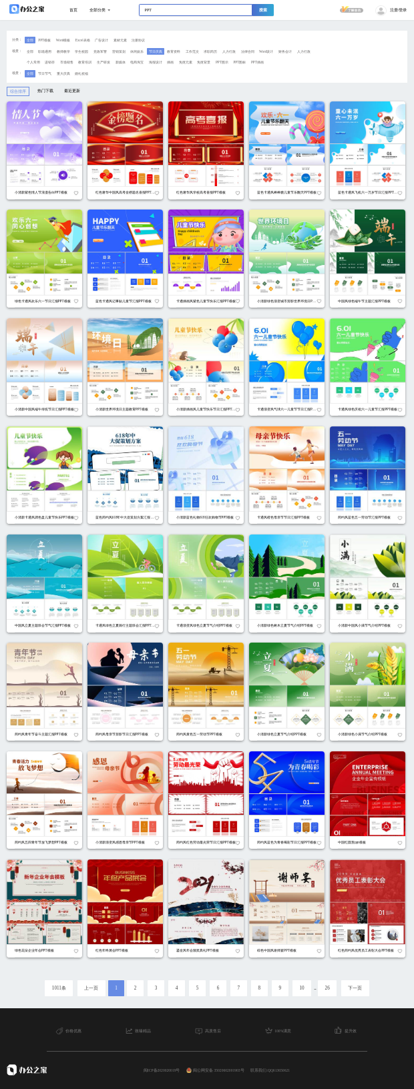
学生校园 (81, 51)
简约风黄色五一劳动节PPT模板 (199, 734)
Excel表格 (82, 40)
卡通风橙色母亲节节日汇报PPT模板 (283, 517)
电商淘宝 (137, 62)
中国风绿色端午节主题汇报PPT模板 (364, 301)
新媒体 (121, 62)
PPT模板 (44, 40)
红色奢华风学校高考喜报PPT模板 (201, 192)
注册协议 (138, 40)
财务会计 (285, 51)
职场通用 (44, 51)
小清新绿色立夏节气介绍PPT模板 (281, 734)
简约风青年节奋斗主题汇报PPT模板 (41, 734)
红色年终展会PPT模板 (111, 950)
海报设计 (155, 62)
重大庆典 (63, 73)
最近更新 (72, 91)
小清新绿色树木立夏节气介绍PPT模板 (285, 625)
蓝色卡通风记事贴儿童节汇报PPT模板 (123, 301)
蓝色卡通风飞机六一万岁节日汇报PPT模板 (369, 192)
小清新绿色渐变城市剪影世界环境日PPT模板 (290, 301)
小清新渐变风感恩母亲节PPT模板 (120, 842)
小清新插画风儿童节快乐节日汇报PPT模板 (207, 409)
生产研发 (103, 62)
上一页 (91, 988)
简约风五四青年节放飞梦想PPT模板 (41, 842)
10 (301, 988)
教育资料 (173, 51)
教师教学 (63, 51)
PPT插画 (257, 62)
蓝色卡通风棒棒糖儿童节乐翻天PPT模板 (287, 192)
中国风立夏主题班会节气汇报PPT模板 (43, 625)
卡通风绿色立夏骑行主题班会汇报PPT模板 (126, 625)
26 (327, 988)
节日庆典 (155, 51)
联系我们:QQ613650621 (270, 1070)
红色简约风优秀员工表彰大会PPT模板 (366, 950)
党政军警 (100, 51)
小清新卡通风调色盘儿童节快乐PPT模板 (44, 517)
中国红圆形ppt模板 (352, 842)
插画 (170, 62)
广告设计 (101, 40)
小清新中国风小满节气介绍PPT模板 (364, 625)
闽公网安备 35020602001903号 (215, 1070)
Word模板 (63, 40)
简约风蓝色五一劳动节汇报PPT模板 (364, 517)
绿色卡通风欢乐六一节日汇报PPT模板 (43, 301)
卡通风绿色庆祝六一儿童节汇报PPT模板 (367, 409)
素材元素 (120, 40)
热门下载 (45, 91)
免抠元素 (185, 62)
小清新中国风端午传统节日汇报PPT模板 (44, 409)
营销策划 (119, 51)
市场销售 (66, 62)
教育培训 (84, 62)
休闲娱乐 (137, 51)
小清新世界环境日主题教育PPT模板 (121, 409)
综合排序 (18, 91)
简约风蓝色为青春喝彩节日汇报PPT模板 (287, 842)
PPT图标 (239, 62)
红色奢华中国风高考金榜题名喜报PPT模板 (126, 192)
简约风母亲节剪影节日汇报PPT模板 (121, 734)
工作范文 (192, 51)
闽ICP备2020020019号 (162, 1070)
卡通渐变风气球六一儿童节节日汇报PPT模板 (290, 409)
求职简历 (210, 51)
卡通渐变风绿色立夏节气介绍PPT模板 (204, 625)
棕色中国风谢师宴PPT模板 (276, 950)
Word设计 (266, 51)
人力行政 (229, 51)
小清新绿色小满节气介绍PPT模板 (362, 734)
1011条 (59, 988)
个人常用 (33, 62)
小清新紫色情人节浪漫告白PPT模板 (41, 192)
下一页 (355, 988)
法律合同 (247, 51)
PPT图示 (222, 62)
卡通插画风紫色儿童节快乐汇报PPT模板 (206, 301)
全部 (30, 40)
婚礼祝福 (81, 73)
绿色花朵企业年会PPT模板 (34, 950)
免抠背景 (203, 62)
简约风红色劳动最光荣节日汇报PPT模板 (206, 842)
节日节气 (44, 73)
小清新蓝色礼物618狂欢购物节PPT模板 (205, 517)
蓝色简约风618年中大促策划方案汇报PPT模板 (129, 517)
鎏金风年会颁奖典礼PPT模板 (197, 950)
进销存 (50, 62)
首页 (73, 10)
